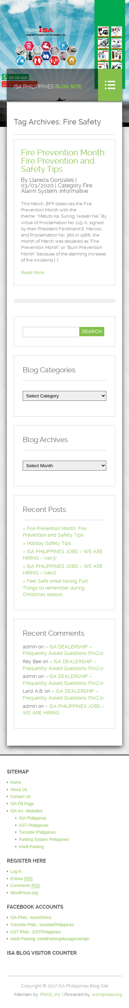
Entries (21, 878)
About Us (18, 789)
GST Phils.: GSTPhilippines (35, 932)
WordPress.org (24, 892)
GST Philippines (34, 825)
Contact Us (20, 796)
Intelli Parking (31, 846)
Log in (16, 871)
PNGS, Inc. (50, 994)
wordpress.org (107, 994)
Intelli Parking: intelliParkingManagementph (49, 938)
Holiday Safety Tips (49, 543)
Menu (110, 85)
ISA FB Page (22, 803)
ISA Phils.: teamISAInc (31, 917)
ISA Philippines (48, 86)
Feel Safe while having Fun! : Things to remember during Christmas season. (56, 587)
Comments (25, 885)
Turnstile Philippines (37, 832)
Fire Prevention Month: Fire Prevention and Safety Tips (63, 161)
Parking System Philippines (44, 839)
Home (15, 782)
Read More (32, 272)
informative (74, 191)
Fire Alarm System (56, 188)
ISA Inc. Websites (26, 811)
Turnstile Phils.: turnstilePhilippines (42, 924)
